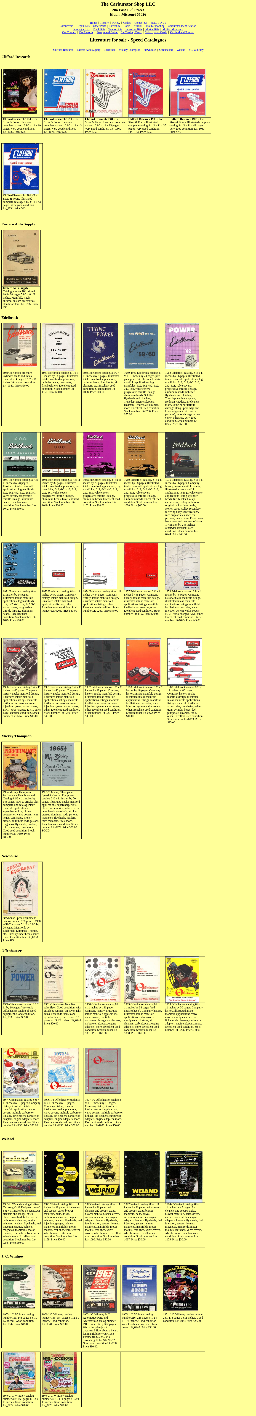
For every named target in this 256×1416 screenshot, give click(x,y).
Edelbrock (110, 49)
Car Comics (69, 32)
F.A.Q (115, 22)
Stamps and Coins (107, 32)
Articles (138, 25)
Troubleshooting (155, 25)
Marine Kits (152, 29)
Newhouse (150, 49)
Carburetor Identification (182, 25)
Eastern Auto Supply (88, 49)
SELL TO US (158, 22)
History (104, 22)
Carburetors (66, 25)
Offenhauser (166, 49)
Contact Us (140, 22)
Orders (127, 22)
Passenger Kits (81, 29)
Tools (127, 25)
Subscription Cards (156, 32)
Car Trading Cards (131, 32)
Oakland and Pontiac (182, 32)
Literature (115, 25)
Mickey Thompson (129, 49)
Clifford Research (62, 49)
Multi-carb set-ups (172, 29)
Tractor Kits (115, 29)
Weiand (181, 49)
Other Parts (99, 25)
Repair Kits (83, 25)
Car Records (86, 32)
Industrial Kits (134, 29)
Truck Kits (99, 29)
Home (93, 22)
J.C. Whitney (196, 49)
